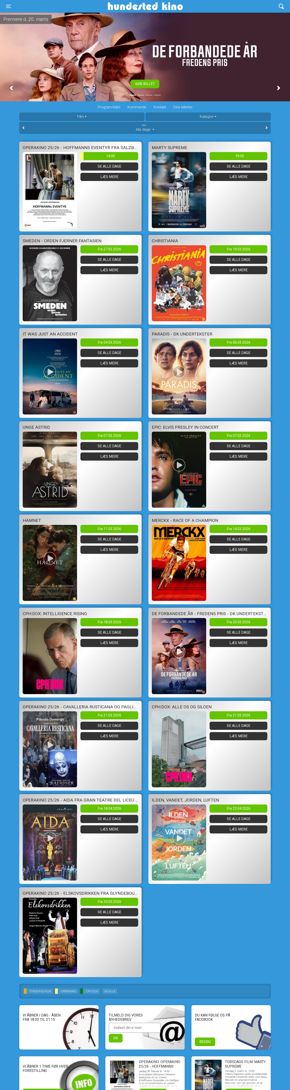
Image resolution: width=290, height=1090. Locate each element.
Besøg (205, 1042)
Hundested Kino (124, 6)
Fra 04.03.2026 (109, 342)
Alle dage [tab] (145, 128)
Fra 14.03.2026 (238, 529)
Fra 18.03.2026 (109, 622)
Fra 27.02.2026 (109, 249)
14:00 (97, 156)
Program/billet (109, 107)
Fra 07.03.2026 (109, 435)
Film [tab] (80, 116)
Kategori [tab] (206, 116)
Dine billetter (183, 107)
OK (115, 1038)
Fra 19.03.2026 (238, 249)
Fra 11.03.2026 (109, 529)
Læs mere (109, 177)
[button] (11, 88)
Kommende (137, 107)
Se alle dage (109, 166)
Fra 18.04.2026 (109, 808)
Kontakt (160, 107)
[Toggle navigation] (8, 6)
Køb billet (145, 84)
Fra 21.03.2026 (109, 715)
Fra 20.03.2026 (238, 622)
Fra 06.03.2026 (238, 342)
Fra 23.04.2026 (238, 808)
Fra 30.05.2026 (109, 902)
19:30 (239, 156)
